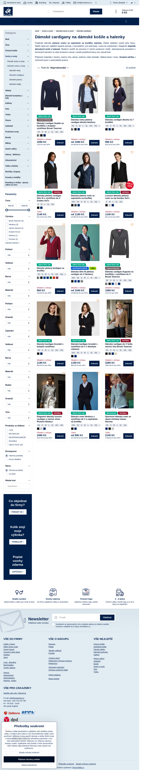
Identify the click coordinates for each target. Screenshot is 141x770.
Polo (95, 669)
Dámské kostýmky (101, 652)
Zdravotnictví (9, 675)
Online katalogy (55, 675)
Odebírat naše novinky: (38, 623)
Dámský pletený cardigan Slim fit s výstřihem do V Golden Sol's (49, 198)
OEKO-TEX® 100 (14, 444)
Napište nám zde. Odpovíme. (15, 693)
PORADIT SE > (18, 512)
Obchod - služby (10, 681)
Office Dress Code (11, 647)
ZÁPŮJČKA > (17, 572)
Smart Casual (9, 649)
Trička (96, 672)
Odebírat (107, 617)
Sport (6, 657)
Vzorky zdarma (9, 668)
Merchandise (9, 665)
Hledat (96, 11)
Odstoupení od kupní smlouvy (60, 661)
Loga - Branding (10, 662)
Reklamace (53, 664)
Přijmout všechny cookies (29, 759)
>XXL (9, 430)
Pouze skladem (13, 459)
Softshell (97, 661)
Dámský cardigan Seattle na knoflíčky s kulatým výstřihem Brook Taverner (50, 125)
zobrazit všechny (12, 243)
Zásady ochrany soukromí (86, 764)
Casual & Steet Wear (12, 652)
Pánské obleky (99, 649)
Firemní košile (99, 644)
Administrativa (9, 678)
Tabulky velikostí (55, 651)
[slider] (6, 210)
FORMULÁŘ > (18, 542)
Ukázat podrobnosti (29, 765)
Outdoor (7, 655)
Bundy (96, 664)
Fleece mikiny (99, 659)
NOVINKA (11, 441)
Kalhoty (97, 655)
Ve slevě (10, 474)
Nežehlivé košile (100, 647)
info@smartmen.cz (16, 698)
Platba (51, 647)
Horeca (6, 673)
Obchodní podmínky (56, 667)
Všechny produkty (14, 455)
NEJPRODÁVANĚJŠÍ (15, 437)
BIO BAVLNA (12, 433)
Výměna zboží (54, 658)
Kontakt (52, 653)
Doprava (52, 644)
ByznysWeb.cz (78, 768)
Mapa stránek (54, 679)
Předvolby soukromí (66, 764)
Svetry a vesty (99, 667)
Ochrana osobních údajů (58, 670)
